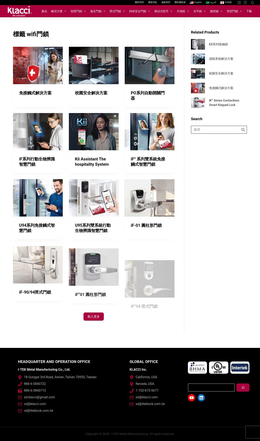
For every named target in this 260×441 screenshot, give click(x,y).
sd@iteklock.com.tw (38, 411)
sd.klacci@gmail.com (39, 397)
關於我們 (139, 2)
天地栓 (183, 11)
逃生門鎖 (98, 11)
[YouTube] (239, 2)
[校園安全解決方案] (94, 65)
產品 (44, 11)
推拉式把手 (163, 11)
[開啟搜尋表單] (252, 2)
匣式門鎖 (117, 11)
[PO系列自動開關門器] (149, 65)
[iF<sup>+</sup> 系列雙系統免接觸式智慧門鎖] (149, 132)
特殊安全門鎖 (139, 11)
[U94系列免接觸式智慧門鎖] (38, 211)
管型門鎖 (234, 11)
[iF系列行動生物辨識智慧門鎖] (38, 131)
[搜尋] (242, 387)
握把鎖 (216, 11)
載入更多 (94, 316)
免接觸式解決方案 (35, 92)
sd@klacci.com (35, 404)
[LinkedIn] (245, 2)
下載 (249, 11)
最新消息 (152, 2)
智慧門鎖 (78, 11)
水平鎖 (199, 11)
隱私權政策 (180, 2)
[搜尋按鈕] (243, 130)
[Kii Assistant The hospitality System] (94, 132)
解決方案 (59, 11)
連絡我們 (165, 2)
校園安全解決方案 (91, 92)
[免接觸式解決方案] (38, 65)
